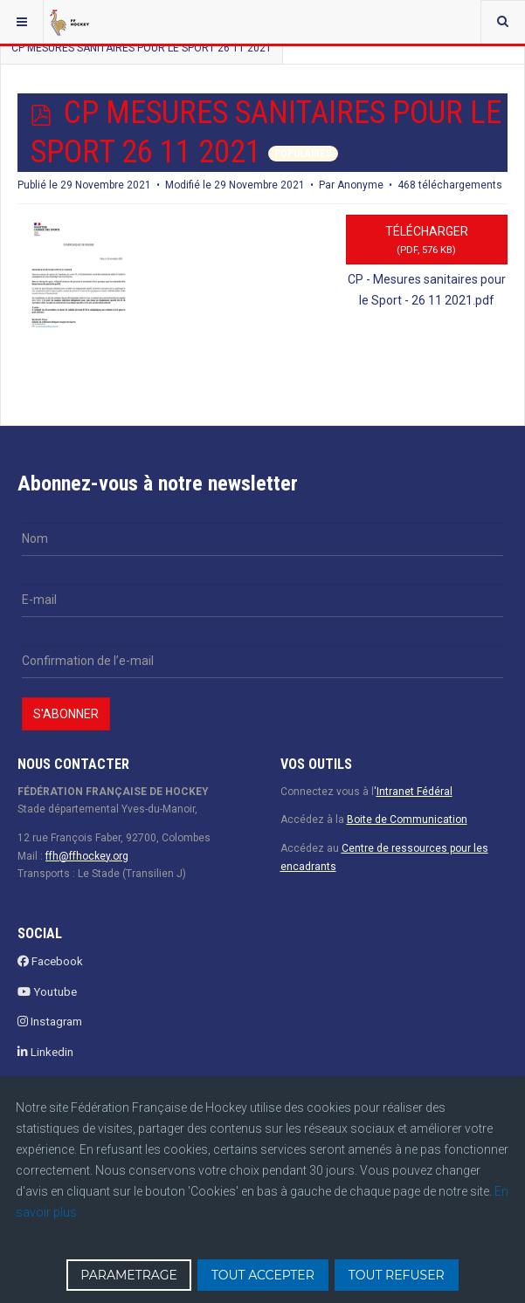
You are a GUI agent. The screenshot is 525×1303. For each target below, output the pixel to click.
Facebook (50, 961)
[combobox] (502, 22)
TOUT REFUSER (397, 1275)
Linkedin (45, 1052)
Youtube (47, 991)
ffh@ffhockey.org (86, 856)
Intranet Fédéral (414, 791)
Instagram (49, 1021)
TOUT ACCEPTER (262, 1275)
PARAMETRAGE (128, 1275)
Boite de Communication (407, 819)
